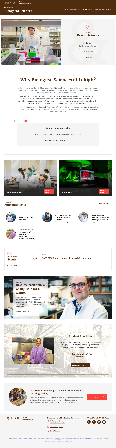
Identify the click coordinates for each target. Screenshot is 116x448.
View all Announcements (101, 206)
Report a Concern (75, 438)
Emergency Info (49, 438)
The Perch (21, 438)
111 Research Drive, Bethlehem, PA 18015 (57, 422)
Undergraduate (75, 9)
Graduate (84, 9)
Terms (70, 441)
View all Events (12, 265)
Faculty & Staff (93, 9)
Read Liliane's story (79, 365)
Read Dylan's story (23, 311)
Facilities (102, 9)
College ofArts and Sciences (25, 2)
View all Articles (103, 203)
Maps (35, 438)
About (66, 9)
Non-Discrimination (98, 438)
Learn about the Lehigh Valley (97, 396)
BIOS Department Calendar (56, 140)
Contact (109, 9)
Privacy (66, 441)
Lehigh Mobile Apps (66, 438)
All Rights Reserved (59, 441)
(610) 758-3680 (55, 431)
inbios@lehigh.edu (56, 427)
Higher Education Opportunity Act (86, 438)
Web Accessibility (57, 438)
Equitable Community (13, 438)
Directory (26, 438)
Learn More (88, 57)
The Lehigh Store (40, 438)
